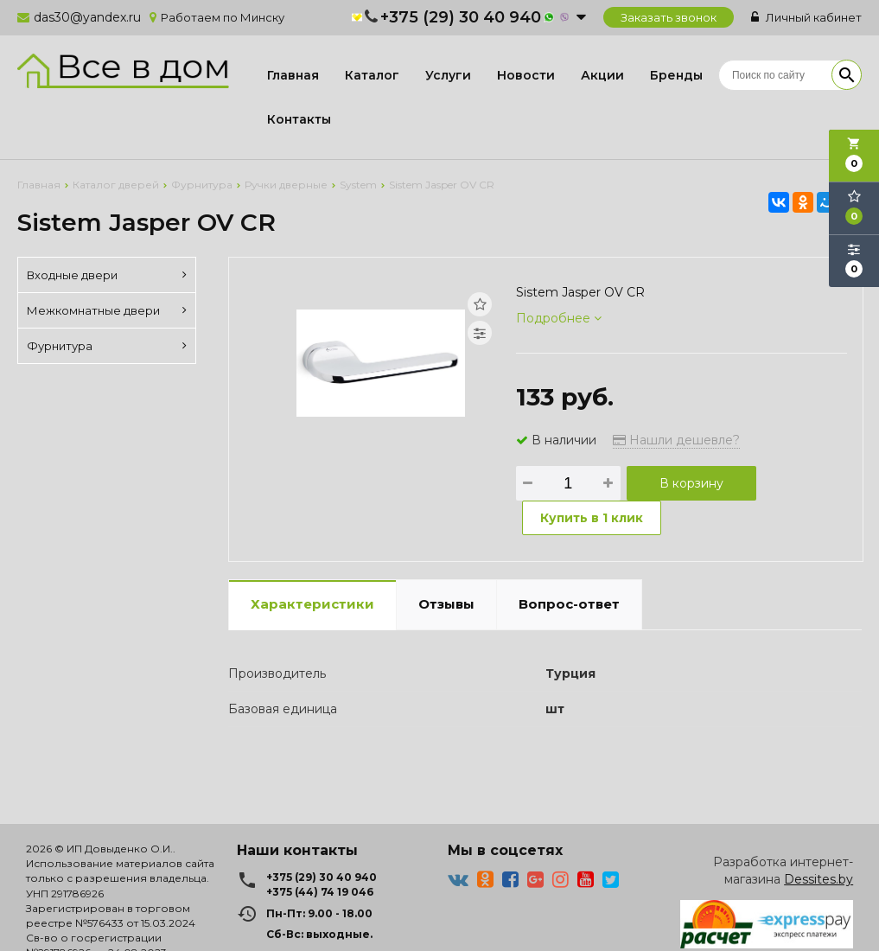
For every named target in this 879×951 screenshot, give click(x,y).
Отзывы (446, 604)
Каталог (372, 75)
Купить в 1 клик (591, 518)
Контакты (299, 119)
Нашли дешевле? (676, 440)
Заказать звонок (669, 17)
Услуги (448, 75)
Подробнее (559, 318)
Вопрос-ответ (569, 604)
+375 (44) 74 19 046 (319, 891)
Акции (602, 75)
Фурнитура (107, 345)
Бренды (676, 75)
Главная (293, 75)
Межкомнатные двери (107, 310)
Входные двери (107, 275)
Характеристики (312, 604)
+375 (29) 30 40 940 (460, 17)
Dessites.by (818, 879)
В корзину (691, 483)
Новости (526, 75)
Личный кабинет (806, 17)
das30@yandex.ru (87, 17)
